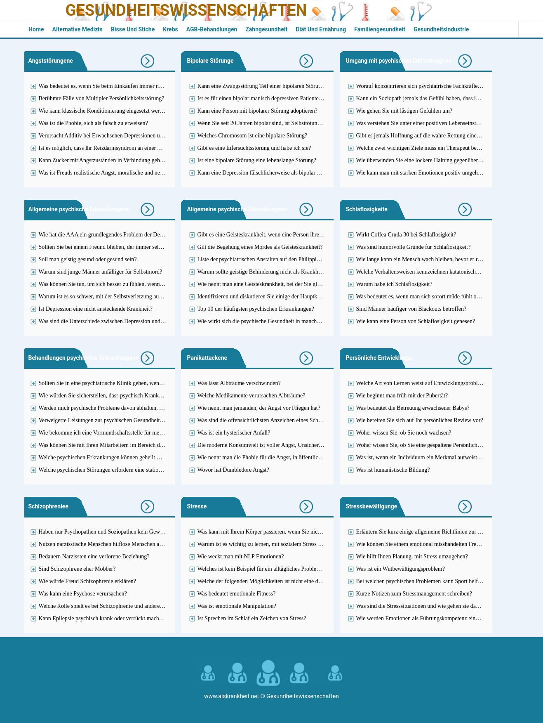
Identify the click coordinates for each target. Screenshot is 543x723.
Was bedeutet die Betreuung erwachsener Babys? (413, 408)
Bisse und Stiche (133, 29)
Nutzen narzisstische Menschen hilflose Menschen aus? (103, 544)
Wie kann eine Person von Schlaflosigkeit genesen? (415, 321)
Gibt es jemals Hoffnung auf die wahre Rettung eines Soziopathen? (433, 135)
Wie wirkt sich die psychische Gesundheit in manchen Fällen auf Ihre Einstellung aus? (297, 321)
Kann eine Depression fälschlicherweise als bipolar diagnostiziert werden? (283, 173)
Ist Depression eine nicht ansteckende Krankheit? (96, 309)
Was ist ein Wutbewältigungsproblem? (400, 569)
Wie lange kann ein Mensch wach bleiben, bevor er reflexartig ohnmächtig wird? (449, 259)
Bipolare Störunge (210, 60)
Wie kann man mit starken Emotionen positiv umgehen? (421, 173)
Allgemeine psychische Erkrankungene (78, 209)
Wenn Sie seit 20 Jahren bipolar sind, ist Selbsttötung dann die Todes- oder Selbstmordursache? (307, 123)
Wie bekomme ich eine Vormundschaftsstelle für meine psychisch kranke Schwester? (137, 433)
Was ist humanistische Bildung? (393, 470)
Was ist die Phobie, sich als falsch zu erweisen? (93, 123)
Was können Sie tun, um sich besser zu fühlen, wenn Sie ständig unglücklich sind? (134, 284)
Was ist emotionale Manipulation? (236, 606)
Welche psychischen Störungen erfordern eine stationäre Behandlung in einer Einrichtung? (143, 470)
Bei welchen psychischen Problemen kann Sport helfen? (421, 581)
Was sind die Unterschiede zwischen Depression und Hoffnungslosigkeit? (124, 321)
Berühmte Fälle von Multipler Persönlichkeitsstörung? (102, 98)
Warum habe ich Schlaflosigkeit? (394, 284)
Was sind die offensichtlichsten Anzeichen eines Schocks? (264, 420)
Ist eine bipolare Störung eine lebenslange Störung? (256, 160)
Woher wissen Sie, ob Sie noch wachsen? (403, 433)
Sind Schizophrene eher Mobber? (77, 569)
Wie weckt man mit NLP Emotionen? (240, 556)
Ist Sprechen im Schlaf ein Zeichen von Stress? (251, 618)
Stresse (197, 506)
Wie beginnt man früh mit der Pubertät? (402, 395)
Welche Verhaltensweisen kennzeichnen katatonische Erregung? (430, 272)
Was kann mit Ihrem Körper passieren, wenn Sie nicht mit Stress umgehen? (284, 532)
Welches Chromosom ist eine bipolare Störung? (252, 135)
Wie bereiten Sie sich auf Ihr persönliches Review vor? (419, 420)
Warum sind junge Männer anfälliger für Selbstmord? (100, 272)
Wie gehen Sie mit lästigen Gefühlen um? (404, 111)
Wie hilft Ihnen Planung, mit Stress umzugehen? (412, 556)
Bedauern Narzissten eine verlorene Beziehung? (94, 556)
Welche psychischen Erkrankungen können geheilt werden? (107, 457)
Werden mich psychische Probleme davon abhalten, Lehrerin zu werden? (123, 408)
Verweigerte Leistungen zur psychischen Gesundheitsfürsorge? (111, 420)
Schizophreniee (48, 506)
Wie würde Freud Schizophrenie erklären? (87, 581)
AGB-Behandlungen (211, 29)
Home (36, 29)
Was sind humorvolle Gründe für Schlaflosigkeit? (413, 247)
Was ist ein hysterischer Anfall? (233, 433)
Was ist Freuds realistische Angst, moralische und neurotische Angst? (119, 173)
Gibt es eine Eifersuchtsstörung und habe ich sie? (254, 148)
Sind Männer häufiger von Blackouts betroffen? (411, 309)
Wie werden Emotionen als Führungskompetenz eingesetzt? (425, 618)
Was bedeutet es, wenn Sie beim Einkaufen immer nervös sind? (112, 86)
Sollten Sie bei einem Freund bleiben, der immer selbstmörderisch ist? (120, 247)
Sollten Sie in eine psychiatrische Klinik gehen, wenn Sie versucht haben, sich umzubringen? (146, 383)
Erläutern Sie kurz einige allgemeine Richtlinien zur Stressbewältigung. (439, 532)
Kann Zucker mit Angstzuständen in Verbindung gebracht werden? (116, 160)
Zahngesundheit (266, 29)
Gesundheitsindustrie (441, 29)
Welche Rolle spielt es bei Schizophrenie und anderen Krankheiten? (117, 606)
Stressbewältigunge (371, 506)
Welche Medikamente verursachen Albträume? (251, 395)
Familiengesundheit (379, 29)
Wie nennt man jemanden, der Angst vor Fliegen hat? (258, 408)
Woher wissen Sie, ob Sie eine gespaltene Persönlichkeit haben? (430, 445)
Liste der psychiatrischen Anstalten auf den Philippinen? (262, 259)
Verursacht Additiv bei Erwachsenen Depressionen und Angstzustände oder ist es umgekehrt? (146, 135)
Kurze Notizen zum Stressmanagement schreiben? (414, 594)
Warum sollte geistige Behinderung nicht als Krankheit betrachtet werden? (283, 272)
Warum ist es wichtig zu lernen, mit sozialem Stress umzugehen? (272, 544)
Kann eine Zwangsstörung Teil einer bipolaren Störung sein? (267, 86)
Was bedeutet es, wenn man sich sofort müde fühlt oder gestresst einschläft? (444, 296)
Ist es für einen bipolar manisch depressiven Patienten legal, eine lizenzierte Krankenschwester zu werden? (320, 98)
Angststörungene (50, 60)
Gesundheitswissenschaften (186, 10)
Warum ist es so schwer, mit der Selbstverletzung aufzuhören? (110, 296)
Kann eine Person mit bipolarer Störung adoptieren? (257, 111)
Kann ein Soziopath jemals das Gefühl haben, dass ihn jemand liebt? (435, 98)
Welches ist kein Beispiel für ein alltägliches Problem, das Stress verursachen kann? (294, 569)
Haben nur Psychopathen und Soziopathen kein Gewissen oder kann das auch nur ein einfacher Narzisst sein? (165, 532)
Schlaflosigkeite (367, 209)
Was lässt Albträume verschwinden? (239, 383)
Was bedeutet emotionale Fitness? (236, 594)
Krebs (170, 29)
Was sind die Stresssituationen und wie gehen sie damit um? (425, 606)
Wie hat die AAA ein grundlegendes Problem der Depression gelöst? (118, 235)
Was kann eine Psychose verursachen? (83, 594)
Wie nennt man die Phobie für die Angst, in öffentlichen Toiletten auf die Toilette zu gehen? (303, 457)
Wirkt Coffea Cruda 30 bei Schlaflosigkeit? (406, 235)
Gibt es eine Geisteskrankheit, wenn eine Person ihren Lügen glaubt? (277, 235)
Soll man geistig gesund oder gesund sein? (88, 259)
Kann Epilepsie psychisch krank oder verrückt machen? (103, 618)
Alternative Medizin (77, 29)
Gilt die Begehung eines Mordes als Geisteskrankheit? (260, 247)
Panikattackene (207, 357)
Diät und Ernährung (321, 29)
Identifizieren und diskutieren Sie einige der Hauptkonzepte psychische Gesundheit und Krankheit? (312, 296)
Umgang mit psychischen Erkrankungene (399, 60)
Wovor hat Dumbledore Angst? (233, 470)
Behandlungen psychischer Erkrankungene (83, 357)
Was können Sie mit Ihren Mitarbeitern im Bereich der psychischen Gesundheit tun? (136, 445)
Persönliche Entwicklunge (379, 357)
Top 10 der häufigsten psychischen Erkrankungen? (255, 309)
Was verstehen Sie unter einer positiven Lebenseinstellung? (424, 123)
